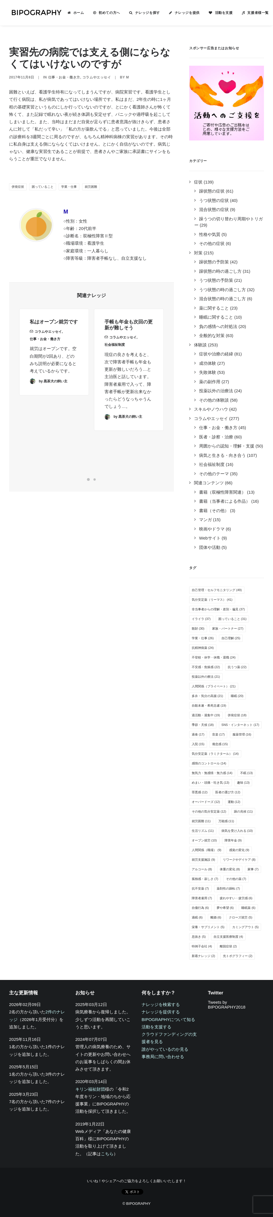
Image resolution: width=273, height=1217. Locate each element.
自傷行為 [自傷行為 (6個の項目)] (200, 907)
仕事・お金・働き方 (64, 77)
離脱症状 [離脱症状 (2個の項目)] (228, 946)
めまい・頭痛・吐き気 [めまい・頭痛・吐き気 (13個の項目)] (210, 782)
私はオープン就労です (54, 329)
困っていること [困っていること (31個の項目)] (232, 619)
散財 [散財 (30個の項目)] (198, 628)
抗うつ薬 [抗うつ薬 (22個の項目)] (237, 667)
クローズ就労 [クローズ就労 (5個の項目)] (240, 917)
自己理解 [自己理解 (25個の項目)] (230, 638)
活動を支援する (156, 1026)
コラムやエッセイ (96, 77)
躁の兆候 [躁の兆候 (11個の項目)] (243, 811)
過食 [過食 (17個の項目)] (198, 734)
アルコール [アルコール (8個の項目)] (202, 869)
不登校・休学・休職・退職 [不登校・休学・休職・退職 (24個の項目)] (214, 657)
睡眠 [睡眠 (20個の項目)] (237, 696)
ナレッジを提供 (183, 13)
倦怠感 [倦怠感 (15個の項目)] (220, 744)
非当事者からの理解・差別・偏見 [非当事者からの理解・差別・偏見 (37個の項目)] (218, 609)
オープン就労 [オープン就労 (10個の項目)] (204, 840)
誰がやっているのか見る (165, 1049)
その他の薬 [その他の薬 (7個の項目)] (236, 879)
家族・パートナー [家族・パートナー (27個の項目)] (228, 628)
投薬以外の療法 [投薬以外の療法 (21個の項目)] (206, 676)
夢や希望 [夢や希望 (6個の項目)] (225, 907)
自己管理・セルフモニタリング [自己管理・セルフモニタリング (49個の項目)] (217, 590)
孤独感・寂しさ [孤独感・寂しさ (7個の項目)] (205, 879)
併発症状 (18, 186)
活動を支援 (220, 13)
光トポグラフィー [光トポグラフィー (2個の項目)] (238, 956)
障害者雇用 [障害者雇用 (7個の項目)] (202, 898)
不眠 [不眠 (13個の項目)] (246, 773)
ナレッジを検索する (161, 1004)
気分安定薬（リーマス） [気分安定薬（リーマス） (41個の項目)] (212, 599)
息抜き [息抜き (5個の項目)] (199, 936)
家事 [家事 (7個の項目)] (253, 869)
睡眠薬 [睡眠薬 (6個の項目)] (248, 907)
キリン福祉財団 (90, 1089)
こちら (107, 1153)
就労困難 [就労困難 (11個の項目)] (201, 821)
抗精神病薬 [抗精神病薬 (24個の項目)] (203, 647)
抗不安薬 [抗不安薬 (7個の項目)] (200, 888)
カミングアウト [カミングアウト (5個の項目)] (245, 927)
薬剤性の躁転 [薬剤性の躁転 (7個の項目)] (228, 888)
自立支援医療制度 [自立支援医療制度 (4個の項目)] (228, 936)
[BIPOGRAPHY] (34, 13)
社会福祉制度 (114, 365)
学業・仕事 (69, 186)
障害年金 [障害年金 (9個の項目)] (233, 840)
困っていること (43, 186)
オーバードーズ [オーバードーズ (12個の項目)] (206, 801)
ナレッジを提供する (161, 1011)
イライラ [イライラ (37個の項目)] (201, 619)
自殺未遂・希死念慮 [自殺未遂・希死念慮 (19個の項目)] (209, 705)
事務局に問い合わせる (163, 1056)
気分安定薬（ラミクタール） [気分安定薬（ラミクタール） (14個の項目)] (215, 753)
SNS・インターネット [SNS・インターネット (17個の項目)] (240, 724)
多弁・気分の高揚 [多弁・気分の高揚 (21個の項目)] (207, 696)
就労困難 (91, 186)
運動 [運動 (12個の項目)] (234, 801)
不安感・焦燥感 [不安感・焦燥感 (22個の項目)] (206, 667)
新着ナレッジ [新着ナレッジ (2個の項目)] (203, 956)
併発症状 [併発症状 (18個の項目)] (237, 715)
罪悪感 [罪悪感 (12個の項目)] (200, 792)
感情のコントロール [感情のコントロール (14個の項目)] (209, 763)
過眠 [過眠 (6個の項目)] (197, 917)
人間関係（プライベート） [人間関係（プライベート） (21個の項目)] (214, 686)
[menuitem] (72, 12)
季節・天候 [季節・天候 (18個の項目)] (203, 724)
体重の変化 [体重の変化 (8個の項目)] (230, 869)
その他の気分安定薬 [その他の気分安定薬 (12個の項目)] (209, 811)
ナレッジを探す (144, 13)
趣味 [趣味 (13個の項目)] (243, 782)
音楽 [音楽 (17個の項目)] (218, 734)
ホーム (75, 13)
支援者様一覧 (254, 13)
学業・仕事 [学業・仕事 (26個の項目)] (203, 638)
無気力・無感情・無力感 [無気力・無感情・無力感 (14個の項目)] (212, 773)
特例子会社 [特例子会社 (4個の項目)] (202, 946)
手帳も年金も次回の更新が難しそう (128, 345)
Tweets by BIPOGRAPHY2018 (227, 1004)
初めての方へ (106, 13)
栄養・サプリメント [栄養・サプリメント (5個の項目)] (208, 927)
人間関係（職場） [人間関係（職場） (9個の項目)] (206, 850)
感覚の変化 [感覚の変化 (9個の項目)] (239, 850)
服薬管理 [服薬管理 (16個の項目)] (242, 734)
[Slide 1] (88, 479)
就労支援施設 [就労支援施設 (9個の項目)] (203, 859)
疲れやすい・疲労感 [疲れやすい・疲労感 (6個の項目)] (236, 898)
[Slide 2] (94, 479)
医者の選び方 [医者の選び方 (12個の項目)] (227, 792)
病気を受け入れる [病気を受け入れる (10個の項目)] (237, 830)
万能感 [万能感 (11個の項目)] (226, 821)
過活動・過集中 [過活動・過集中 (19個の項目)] (206, 715)
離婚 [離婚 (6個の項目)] (215, 917)
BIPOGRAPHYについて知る (168, 1019)
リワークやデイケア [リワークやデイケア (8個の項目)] (239, 859)
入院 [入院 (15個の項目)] (198, 744)
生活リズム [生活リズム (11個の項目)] (203, 830)
